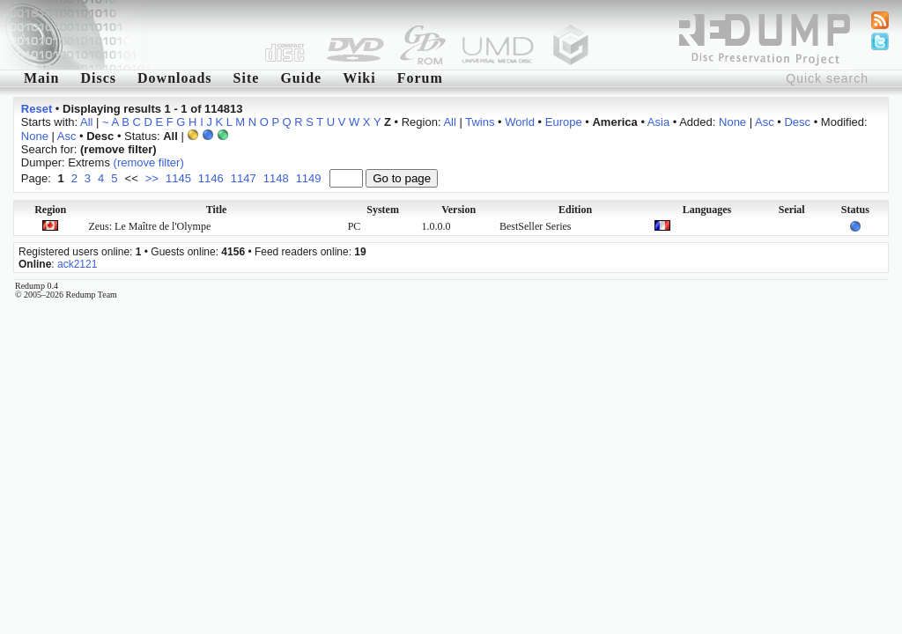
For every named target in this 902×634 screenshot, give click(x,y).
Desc (797, 122)
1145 (178, 178)
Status (855, 209)
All (86, 122)
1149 (309, 178)
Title (216, 209)
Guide (301, 77)
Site (246, 77)
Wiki (359, 77)
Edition (575, 209)
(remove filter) (149, 162)
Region (50, 209)
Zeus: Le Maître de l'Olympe (149, 226)
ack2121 (77, 264)
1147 (243, 178)
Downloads (174, 77)
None (732, 122)
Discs (98, 77)
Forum (420, 77)
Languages (707, 209)
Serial (792, 209)
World (520, 122)
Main (41, 77)
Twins (479, 122)
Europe (563, 122)
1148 (276, 178)
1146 (211, 178)
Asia (658, 122)
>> (152, 178)
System (382, 209)
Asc (764, 122)
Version (458, 209)
